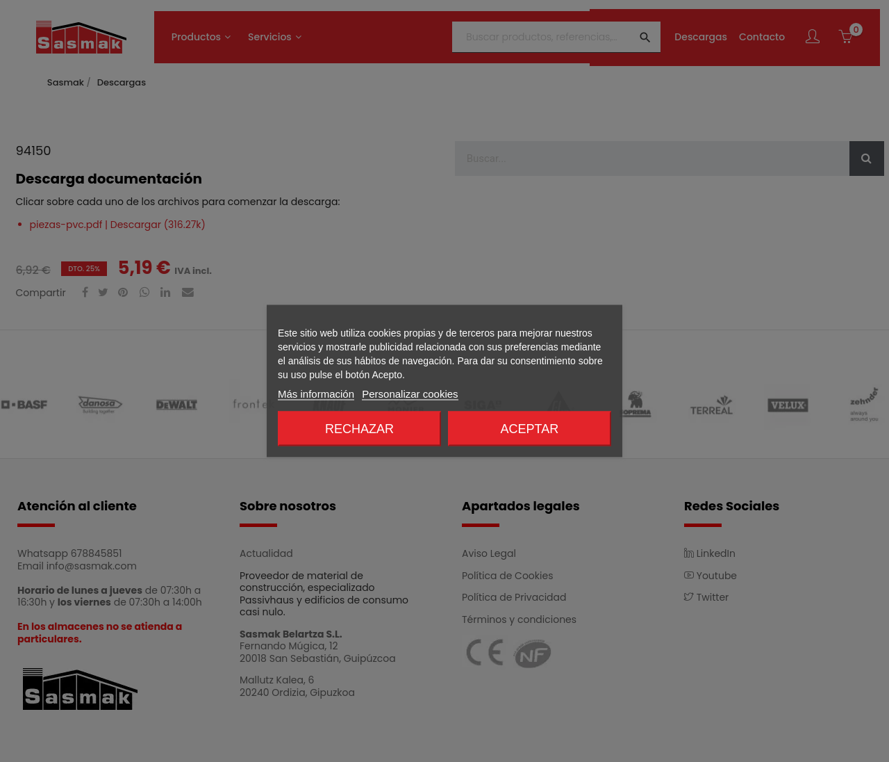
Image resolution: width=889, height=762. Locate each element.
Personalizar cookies (410, 394)
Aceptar (530, 429)
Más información (316, 394)
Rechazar (359, 429)
